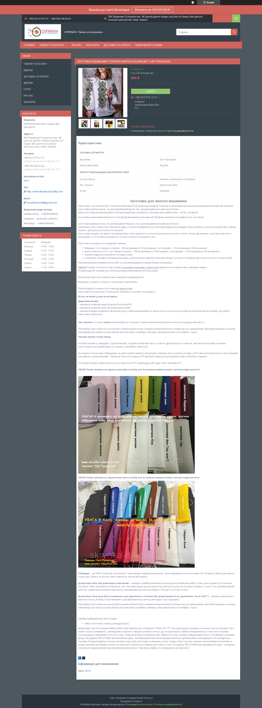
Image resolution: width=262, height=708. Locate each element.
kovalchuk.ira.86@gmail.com (42, 202)
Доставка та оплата (117, 45)
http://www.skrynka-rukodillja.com (45, 191)
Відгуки (28, 70)
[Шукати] (234, 32)
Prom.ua (148, 698)
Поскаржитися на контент (139, 704)
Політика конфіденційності (168, 704)
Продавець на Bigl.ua (131, 701)
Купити (150, 91)
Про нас (77, 45)
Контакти (92, 45)
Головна (29, 45)
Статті (27, 89)
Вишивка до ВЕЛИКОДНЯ (152, 9)
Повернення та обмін (148, 45)
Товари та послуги (51, 45)
